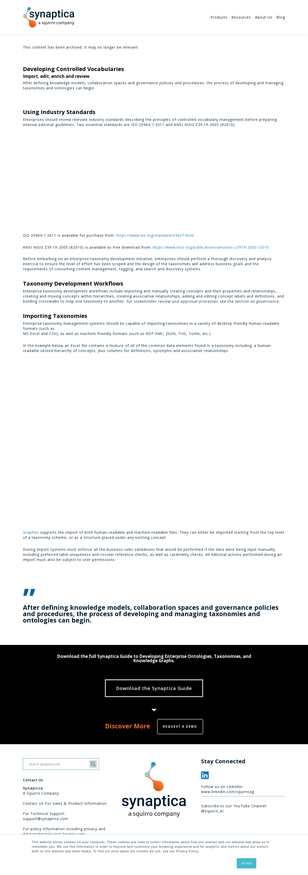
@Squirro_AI (212, 811)
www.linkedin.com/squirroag (227, 791)
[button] (154, 688)
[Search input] (58, 764)
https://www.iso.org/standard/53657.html (155, 235)
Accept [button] (246, 863)
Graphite (31, 532)
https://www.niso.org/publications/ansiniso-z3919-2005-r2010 (211, 247)
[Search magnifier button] (93, 764)
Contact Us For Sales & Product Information (65, 803)
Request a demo (180, 726)
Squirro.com (73, 833)
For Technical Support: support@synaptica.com (45, 816)
